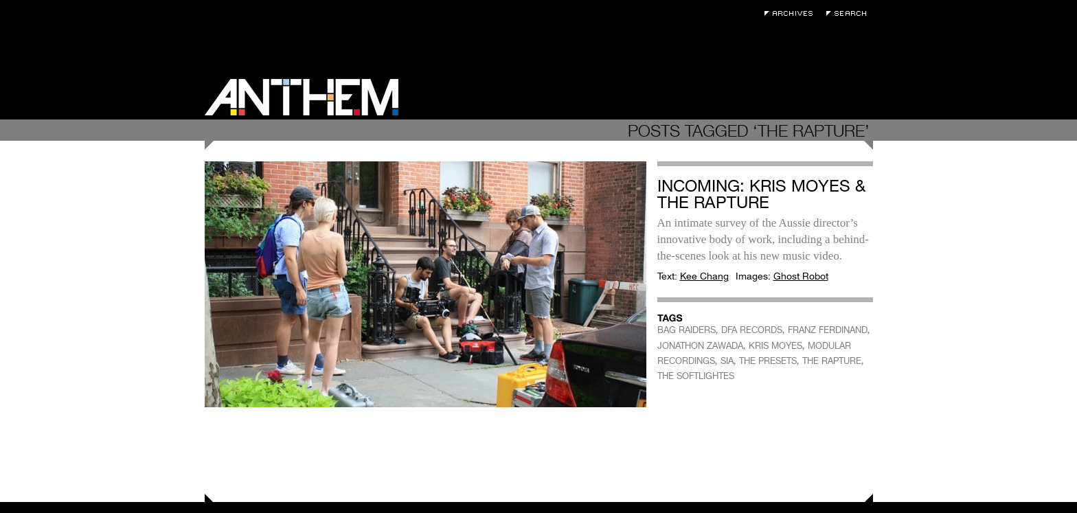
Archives (791, 13)
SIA (727, 361)
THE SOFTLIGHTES (695, 376)
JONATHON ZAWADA (700, 346)
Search (849, 13)
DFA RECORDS (751, 330)
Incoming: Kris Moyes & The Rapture (761, 194)
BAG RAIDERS (686, 330)
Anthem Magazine (301, 97)
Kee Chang (704, 276)
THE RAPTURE (831, 361)
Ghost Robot (800, 276)
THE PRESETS (768, 361)
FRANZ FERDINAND (828, 330)
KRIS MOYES (775, 346)
